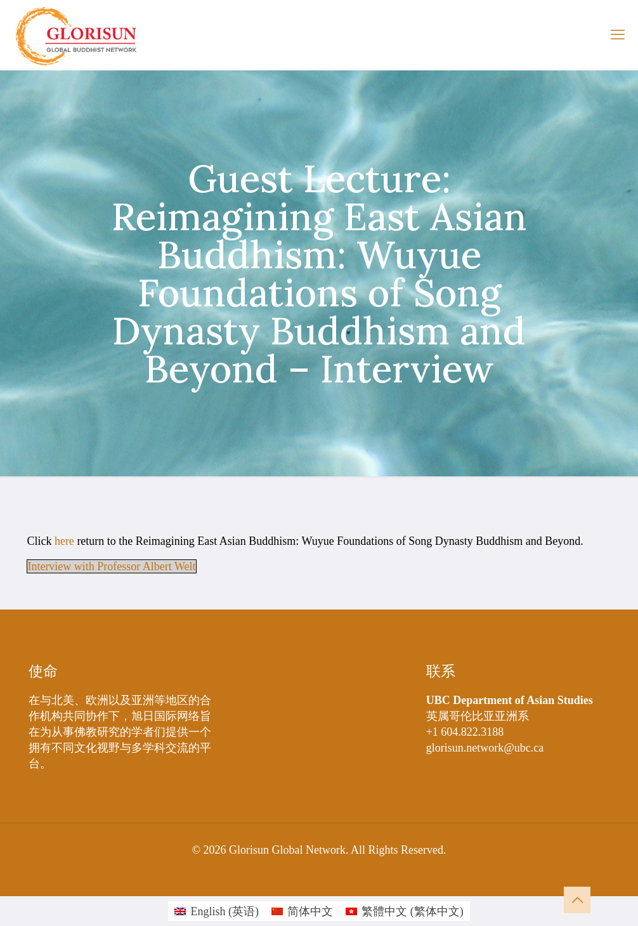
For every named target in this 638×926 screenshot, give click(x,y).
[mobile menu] (617, 35)
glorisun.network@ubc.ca (485, 747)
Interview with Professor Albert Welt (111, 566)
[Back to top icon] (577, 900)
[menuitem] (216, 911)
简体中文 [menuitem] (310, 911)
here (64, 541)
